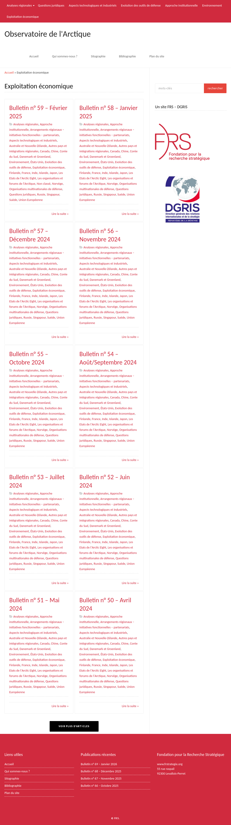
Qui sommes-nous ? (64, 56)
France (26, 172)
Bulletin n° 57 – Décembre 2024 (29, 235)
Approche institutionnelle (181, 5)
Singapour (53, 194)
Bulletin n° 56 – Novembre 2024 (100, 235)
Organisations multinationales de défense (35, 189)
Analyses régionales (19, 5)
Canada (44, 151)
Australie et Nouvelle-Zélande (28, 145)
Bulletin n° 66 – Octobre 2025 (99, 786)
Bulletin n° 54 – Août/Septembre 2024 (108, 358)
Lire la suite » (60, 213)
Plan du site (156, 56)
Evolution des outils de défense (141, 5)
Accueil (34, 56)
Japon (53, 172)
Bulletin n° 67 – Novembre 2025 (101, 778)
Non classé (44, 183)
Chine (54, 151)
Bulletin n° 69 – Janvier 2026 (99, 764)
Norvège (57, 183)
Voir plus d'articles (74, 726)
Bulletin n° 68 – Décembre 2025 (101, 771)
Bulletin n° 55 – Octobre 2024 (28, 358)
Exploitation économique (23, 17)
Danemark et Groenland (35, 156)
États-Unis (36, 162)
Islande (43, 172)
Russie (41, 194)
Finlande (14, 172)
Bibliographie (127, 56)
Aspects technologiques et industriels (92, 5)
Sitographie (98, 56)
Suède (13, 199)
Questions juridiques (51, 5)
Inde (34, 172)
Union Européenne (31, 199)
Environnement (212, 5)
